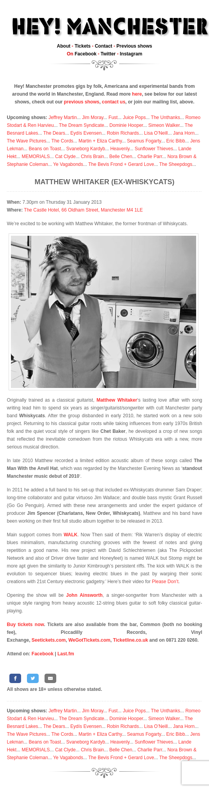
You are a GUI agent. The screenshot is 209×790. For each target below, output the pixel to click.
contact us (113, 102)
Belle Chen (120, 156)
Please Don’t (165, 581)
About (64, 46)
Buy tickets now (25, 624)
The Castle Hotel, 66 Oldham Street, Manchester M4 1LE (83, 210)
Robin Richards (123, 133)
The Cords (62, 141)
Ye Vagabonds (68, 164)
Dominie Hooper (126, 125)
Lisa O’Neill (156, 133)
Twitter (108, 54)
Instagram (131, 54)
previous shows (81, 102)
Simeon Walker (163, 125)
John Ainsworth (84, 595)
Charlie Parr (150, 156)
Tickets (83, 46)
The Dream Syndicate (81, 125)
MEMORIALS (36, 156)
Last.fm (65, 654)
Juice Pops (134, 117)
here (137, 94)
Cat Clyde (65, 156)
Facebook (85, 54)
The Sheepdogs (175, 164)
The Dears (54, 133)
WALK (70, 534)
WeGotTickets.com (89, 640)
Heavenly (119, 148)
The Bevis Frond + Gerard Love (121, 164)
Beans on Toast (45, 148)
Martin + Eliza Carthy (100, 141)
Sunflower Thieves (154, 148)
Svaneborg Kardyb (85, 148)
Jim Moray (92, 117)
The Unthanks (165, 117)
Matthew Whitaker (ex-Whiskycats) (105, 182)
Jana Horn (184, 133)
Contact (104, 46)
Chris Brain (92, 156)
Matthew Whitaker (116, 400)
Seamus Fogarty (144, 141)
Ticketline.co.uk (130, 640)
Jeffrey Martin (62, 117)
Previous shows (134, 46)
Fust (113, 117)
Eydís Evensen (86, 133)
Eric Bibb (175, 141)
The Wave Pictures (26, 141)
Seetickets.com (49, 640)
